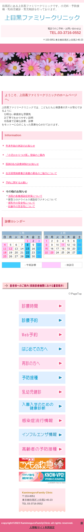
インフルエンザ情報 (42, 435)
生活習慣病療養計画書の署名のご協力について (31, 173)
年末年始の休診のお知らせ (20, 145)
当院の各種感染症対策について (25, 196)
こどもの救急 (42, 464)
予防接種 (42, 378)
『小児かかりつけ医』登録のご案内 (25, 155)
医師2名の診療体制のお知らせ (22, 164)
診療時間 (42, 306)
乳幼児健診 (42, 392)
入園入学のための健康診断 (42, 406)
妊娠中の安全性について (21, 206)
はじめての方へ (42, 349)
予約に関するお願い (17, 182)
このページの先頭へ (75, 293)
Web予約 (42, 335)
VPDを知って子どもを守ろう (42, 478)
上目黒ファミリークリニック (42, 18)
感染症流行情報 (42, 421)
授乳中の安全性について (21, 202)
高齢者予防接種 (42, 449)
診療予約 (42, 320)
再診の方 (42, 363)
